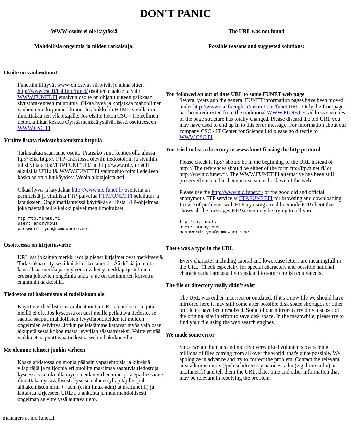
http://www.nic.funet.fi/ (97, 190)
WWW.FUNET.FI (37, 97)
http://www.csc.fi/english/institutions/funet (240, 106)
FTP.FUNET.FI (115, 196)
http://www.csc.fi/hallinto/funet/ (52, 91)
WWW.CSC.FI (33, 128)
